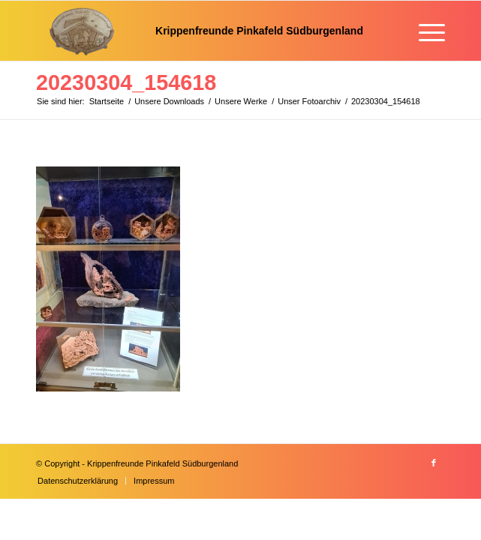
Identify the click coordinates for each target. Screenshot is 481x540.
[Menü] (424, 31)
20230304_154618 (126, 82)
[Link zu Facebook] (433, 463)
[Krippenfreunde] (199, 31)
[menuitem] (424, 31)
